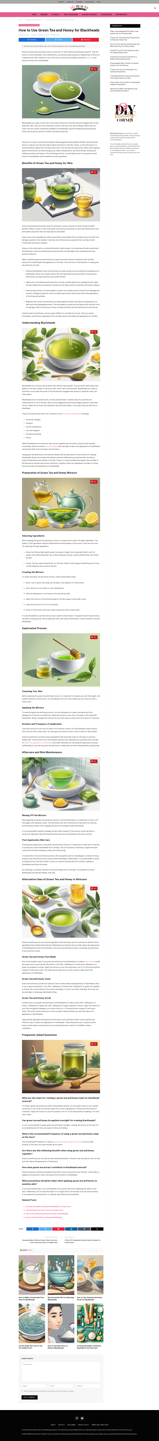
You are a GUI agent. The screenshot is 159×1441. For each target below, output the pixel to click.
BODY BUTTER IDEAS (89, 14)
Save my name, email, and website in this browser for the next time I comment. (49, 1391)
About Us (61, 2)
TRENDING (44, 14)
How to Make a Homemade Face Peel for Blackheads (31, 1299)
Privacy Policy (89, 2)
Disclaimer (79, 2)
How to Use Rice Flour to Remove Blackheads (44, 1217)
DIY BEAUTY (56, 14)
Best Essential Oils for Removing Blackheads (61, 1299)
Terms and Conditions (101, 1425)
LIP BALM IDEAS (106, 14)
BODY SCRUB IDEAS (71, 14)
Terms (98, 2)
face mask (89, 961)
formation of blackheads (71, 414)
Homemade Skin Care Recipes (29, 25)
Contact (59, 1425)
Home (34, 14)
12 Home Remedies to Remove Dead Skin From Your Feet (49, 1207)
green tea (89, 58)
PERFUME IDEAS (121, 14)
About (51, 1425)
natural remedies (51, 446)
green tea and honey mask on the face (68, 1142)
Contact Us (70, 2)
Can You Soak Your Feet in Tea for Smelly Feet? (45, 1210)
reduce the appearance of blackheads (38, 743)
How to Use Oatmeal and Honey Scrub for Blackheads (48, 1214)
